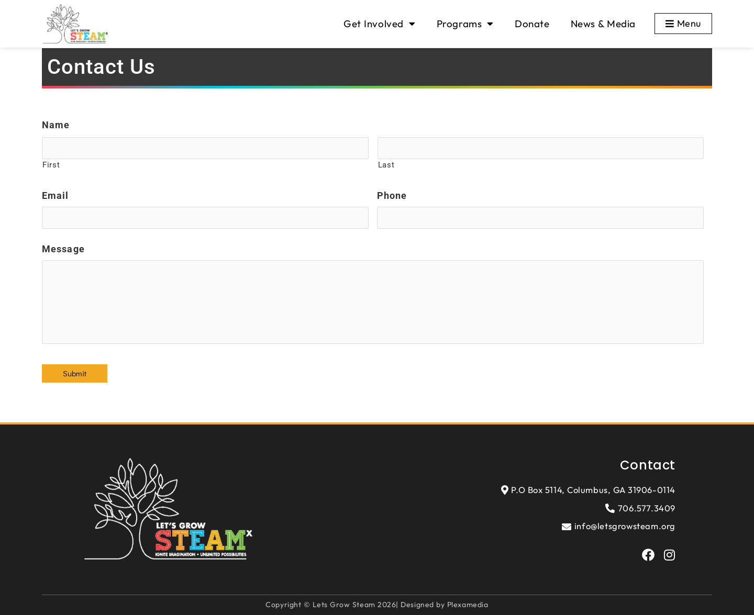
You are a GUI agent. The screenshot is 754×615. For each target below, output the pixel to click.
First (51, 165)
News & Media (603, 23)
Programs (465, 24)
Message (63, 248)
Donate (532, 23)
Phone (392, 195)
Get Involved (379, 24)
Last (386, 165)
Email (55, 195)
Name (56, 124)
